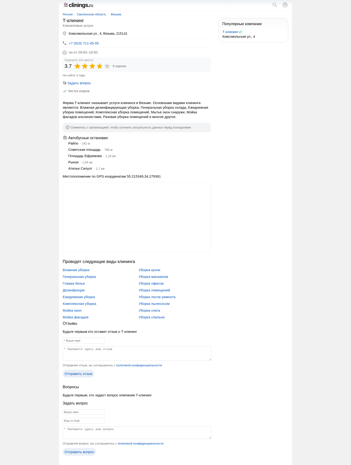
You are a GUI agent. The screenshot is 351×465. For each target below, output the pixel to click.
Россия (68, 14)
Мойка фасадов (75, 317)
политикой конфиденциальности (139, 365)
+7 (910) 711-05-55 (84, 43)
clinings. (78, 5)
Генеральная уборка (79, 277)
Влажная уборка (76, 270)
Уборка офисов (151, 283)
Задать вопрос (77, 83)
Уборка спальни (152, 317)
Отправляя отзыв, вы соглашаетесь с (112, 365)
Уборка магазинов (153, 277)
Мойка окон (72, 310)
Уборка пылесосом (154, 304)
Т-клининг (230, 32)
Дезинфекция (74, 290)
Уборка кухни (149, 270)
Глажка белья (74, 283)
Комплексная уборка (79, 304)
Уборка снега (149, 310)
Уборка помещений (154, 290)
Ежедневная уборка (79, 297)
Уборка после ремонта (157, 297)
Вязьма (116, 14)
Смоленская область (91, 14)
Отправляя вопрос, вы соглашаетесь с (113, 443)
